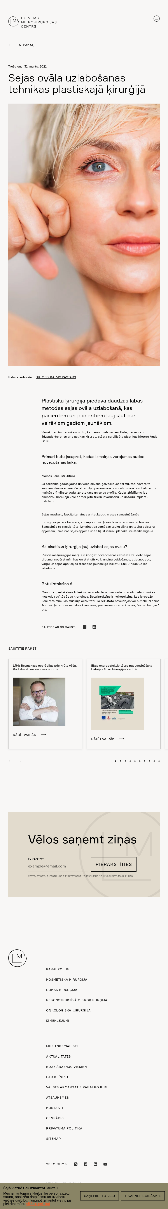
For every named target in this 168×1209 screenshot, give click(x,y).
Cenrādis (55, 1118)
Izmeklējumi (57, 1020)
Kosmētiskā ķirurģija (67, 979)
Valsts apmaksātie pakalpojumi (76, 1087)
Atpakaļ (26, 45)
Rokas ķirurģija (61, 990)
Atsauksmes (57, 1097)
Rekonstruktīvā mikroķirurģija (76, 1000)
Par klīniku (57, 1077)
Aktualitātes (58, 1056)
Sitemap (53, 1138)
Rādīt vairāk (24, 735)
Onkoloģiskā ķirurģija (68, 1010)
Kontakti (54, 1108)
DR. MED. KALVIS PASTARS (56, 377)
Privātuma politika (64, 1128)
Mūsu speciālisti (62, 1046)
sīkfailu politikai (38, 1204)
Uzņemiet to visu (99, 1196)
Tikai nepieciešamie (143, 1196)
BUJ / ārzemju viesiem (66, 1066)
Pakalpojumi (58, 969)
